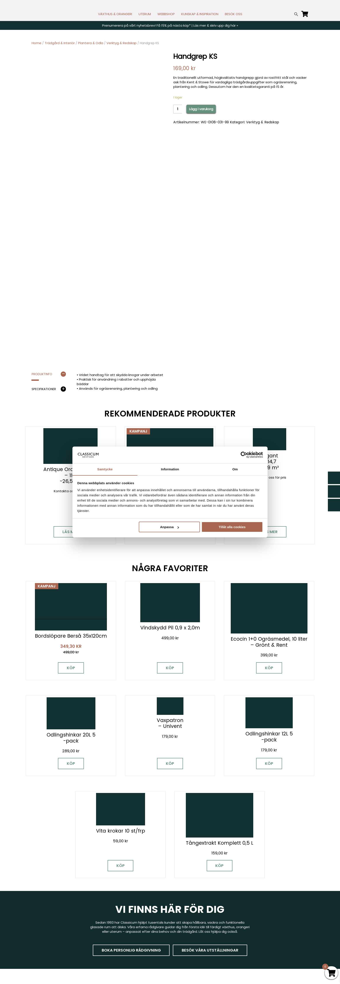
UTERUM (145, 14)
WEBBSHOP (166, 14)
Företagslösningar (187, 918)
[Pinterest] (65, 925)
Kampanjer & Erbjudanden (265, 931)
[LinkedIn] (80, 925)
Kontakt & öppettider (190, 899)
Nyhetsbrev (182, 906)
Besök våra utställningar (210, 846)
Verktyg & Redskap (121, 43)
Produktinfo (42, 374)
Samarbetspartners (260, 918)
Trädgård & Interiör (60, 43)
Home (36, 43)
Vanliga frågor (184, 937)
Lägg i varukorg (201, 109)
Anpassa (169, 527)
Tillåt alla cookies (232, 527)
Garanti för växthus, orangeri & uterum (275, 906)
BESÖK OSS (233, 14)
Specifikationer (44, 389)
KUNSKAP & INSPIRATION (199, 14)
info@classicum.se (116, 922)
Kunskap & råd (184, 931)
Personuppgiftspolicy (261, 943)
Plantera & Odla (90, 43)
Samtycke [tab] (105, 469)
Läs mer (70, 531)
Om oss (179, 943)
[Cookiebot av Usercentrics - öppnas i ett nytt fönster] (244, 455)
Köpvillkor (180, 925)
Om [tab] (235, 469)
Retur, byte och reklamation (195, 950)
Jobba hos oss (256, 925)
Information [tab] (170, 469)
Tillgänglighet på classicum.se (268, 950)
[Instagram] (50, 925)
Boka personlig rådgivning (130, 846)
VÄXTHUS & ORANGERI (115, 14)
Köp (66, 660)
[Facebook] (34, 925)
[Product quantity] (177, 109)
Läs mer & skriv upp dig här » (215, 25)
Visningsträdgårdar (259, 912)
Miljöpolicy (252, 899)
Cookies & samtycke (189, 912)
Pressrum (251, 937)
